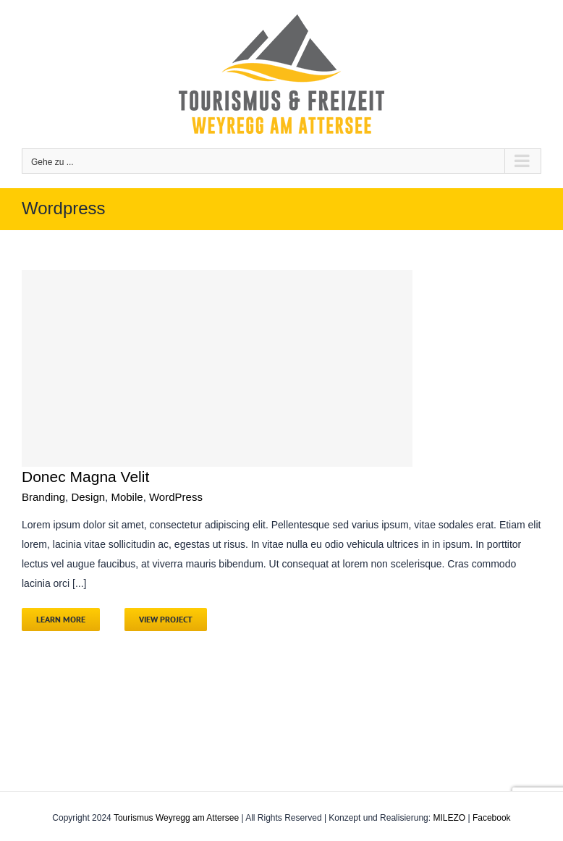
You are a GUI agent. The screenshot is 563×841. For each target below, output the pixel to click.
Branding (43, 497)
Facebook (492, 818)
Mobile (127, 497)
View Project (165, 619)
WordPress (176, 497)
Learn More (60, 619)
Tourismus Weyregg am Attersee (176, 818)
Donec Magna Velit (85, 476)
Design (88, 497)
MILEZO (449, 818)
